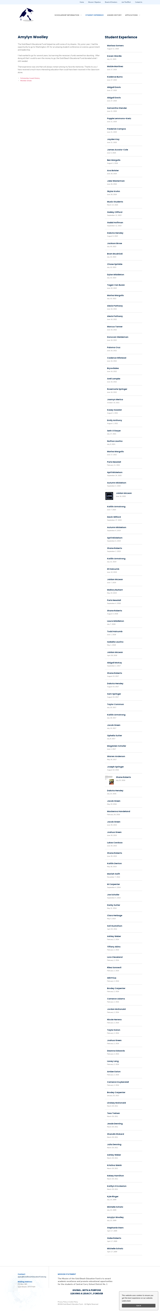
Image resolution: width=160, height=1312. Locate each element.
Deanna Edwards (116, 1050)
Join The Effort (126, 2)
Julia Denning (114, 1144)
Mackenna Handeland (118, 811)
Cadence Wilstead (116, 357)
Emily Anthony (114, 420)
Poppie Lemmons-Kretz (119, 118)
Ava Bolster (113, 170)
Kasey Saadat (114, 409)
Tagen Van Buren (116, 285)
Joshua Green (114, 832)
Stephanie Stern (115, 1227)
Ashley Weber (114, 936)
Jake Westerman (116, 180)
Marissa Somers (115, 45)
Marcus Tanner (115, 326)
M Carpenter (113, 884)
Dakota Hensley (115, 233)
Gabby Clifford (114, 212)
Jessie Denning (115, 1123)
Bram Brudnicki (115, 253)
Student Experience (94, 15)
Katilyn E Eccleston (116, 1186)
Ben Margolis (113, 160)
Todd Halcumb (114, 631)
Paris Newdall (114, 462)
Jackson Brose (114, 243)
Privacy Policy (62, 1302)
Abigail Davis (114, 87)
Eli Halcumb (113, 569)
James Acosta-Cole (117, 149)
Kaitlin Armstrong (116, 506)
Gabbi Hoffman (115, 222)
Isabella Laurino (115, 641)
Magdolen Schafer (116, 746)
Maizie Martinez (115, 66)
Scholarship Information (69, 15)
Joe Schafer (113, 894)
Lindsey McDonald (116, 1102)
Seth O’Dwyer (114, 430)
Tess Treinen (113, 1113)
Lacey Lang (113, 1061)
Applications (133, 15)
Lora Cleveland (115, 957)
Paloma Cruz (113, 347)
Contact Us (138, 2)
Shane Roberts (114, 548)
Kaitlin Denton (114, 863)
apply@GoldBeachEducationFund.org (32, 1277)
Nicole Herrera (114, 1019)
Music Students (115, 201)
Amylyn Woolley (115, 1217)
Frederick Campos (116, 128)
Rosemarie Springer (117, 389)
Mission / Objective (94, 2)
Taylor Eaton (113, 1030)
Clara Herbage (114, 915)
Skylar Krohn (113, 191)
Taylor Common (115, 704)
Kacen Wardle (114, 56)
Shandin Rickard (115, 1134)
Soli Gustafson (114, 925)
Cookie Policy (73, 1302)
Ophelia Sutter (114, 735)
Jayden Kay (113, 139)
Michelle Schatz (26, 81)
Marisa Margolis (115, 295)
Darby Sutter (113, 905)
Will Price (111, 977)
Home (82, 2)
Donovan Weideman (117, 337)
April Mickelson (114, 472)
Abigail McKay (114, 662)
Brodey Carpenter (116, 988)
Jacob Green (113, 725)
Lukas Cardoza (114, 842)
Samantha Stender (117, 108)
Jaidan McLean (124, 493)
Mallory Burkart (115, 589)
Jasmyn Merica (115, 399)
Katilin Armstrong (116, 558)
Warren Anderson (116, 756)
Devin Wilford (114, 517)
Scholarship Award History (30, 78)
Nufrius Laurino (115, 441)
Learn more (126, 1300)
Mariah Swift (113, 873)
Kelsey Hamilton (115, 1175)
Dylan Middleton (115, 274)
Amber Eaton (114, 1071)
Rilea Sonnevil (114, 967)
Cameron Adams (116, 998)
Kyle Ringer (112, 1196)
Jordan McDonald (116, 1009)
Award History (114, 15)
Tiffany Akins (113, 946)
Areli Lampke (113, 378)
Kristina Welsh (114, 1165)
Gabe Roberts (114, 1238)
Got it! (138, 1305)
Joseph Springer (115, 766)
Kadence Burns (115, 76)
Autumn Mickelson (116, 482)
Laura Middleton (115, 621)
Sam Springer (114, 693)
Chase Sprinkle (114, 264)
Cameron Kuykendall (118, 1082)
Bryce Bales (113, 368)
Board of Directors (111, 2)
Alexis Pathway (115, 305)
